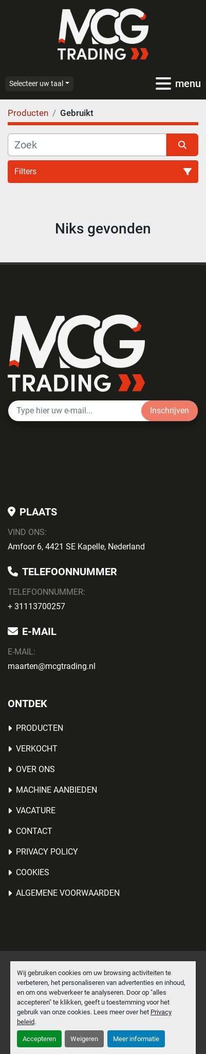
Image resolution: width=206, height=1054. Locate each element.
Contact (34, 831)
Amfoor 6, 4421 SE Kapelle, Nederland (76, 546)
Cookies (32, 872)
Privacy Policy (47, 852)
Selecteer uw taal (36, 83)
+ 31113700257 (36, 606)
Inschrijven (169, 410)
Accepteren (39, 1039)
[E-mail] (74, 410)
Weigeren (84, 1039)
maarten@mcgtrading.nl (52, 666)
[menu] (163, 83)
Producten (39, 728)
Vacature (35, 810)
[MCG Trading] (76, 352)
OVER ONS (35, 769)
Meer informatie (136, 1039)
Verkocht (37, 749)
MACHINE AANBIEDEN (56, 790)
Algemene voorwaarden (68, 893)
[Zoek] (87, 144)
